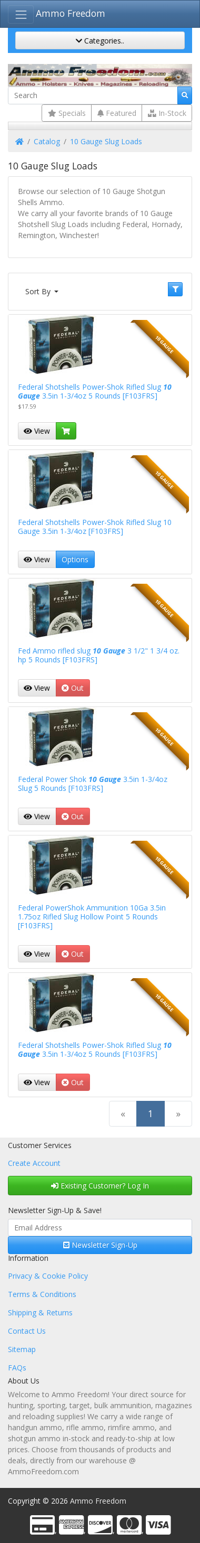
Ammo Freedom (70, 13)
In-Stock (167, 113)
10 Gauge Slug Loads (106, 141)
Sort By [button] (39, 291)
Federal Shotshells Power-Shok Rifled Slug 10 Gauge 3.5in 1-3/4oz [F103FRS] (95, 526)
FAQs (17, 1368)
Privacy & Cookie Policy (48, 1276)
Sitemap (22, 1349)
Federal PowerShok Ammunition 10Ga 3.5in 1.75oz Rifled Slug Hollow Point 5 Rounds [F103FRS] (92, 916)
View (37, 431)
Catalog (47, 141)
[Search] (93, 95)
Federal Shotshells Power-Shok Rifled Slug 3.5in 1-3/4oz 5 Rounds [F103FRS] (95, 391)
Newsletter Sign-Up (100, 1245)
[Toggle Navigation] (21, 14)
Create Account (34, 1163)
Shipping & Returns (40, 1312)
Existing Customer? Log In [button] (100, 1186)
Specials (67, 113)
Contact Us (27, 1331)
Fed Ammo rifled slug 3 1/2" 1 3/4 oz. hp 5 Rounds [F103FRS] (98, 655)
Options (75, 559)
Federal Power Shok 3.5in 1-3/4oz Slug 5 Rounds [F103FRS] (92, 783)
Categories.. (100, 41)
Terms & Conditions (42, 1294)
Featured (116, 113)
